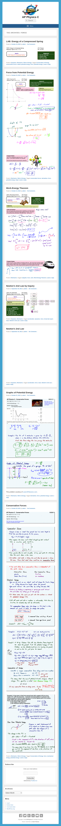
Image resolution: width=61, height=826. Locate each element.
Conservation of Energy (42, 62)
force (31, 64)
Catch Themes (35, 821)
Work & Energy (27, 62)
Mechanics (20, 62)
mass (7, 320)
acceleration (31, 319)
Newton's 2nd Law (14, 320)
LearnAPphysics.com (30, 492)
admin (24, 44)
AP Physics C (30, 17)
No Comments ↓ (31, 44)
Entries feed (10, 805)
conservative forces (11, 64)
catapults (24, 277)
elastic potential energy (23, 64)
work (32, 277)
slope (16, 180)
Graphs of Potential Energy (19, 392)
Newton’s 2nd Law (15, 329)
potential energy (38, 64)
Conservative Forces (16, 505)
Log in (8, 803)
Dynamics (13, 62)
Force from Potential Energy (20, 72)
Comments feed (11, 807)
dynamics (37, 319)
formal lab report (48, 319)
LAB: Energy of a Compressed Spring (24, 41)
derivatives (45, 178)
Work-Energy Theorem (17, 188)
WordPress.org (11, 809)
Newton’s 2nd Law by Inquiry (20, 286)
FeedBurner (34, 780)
